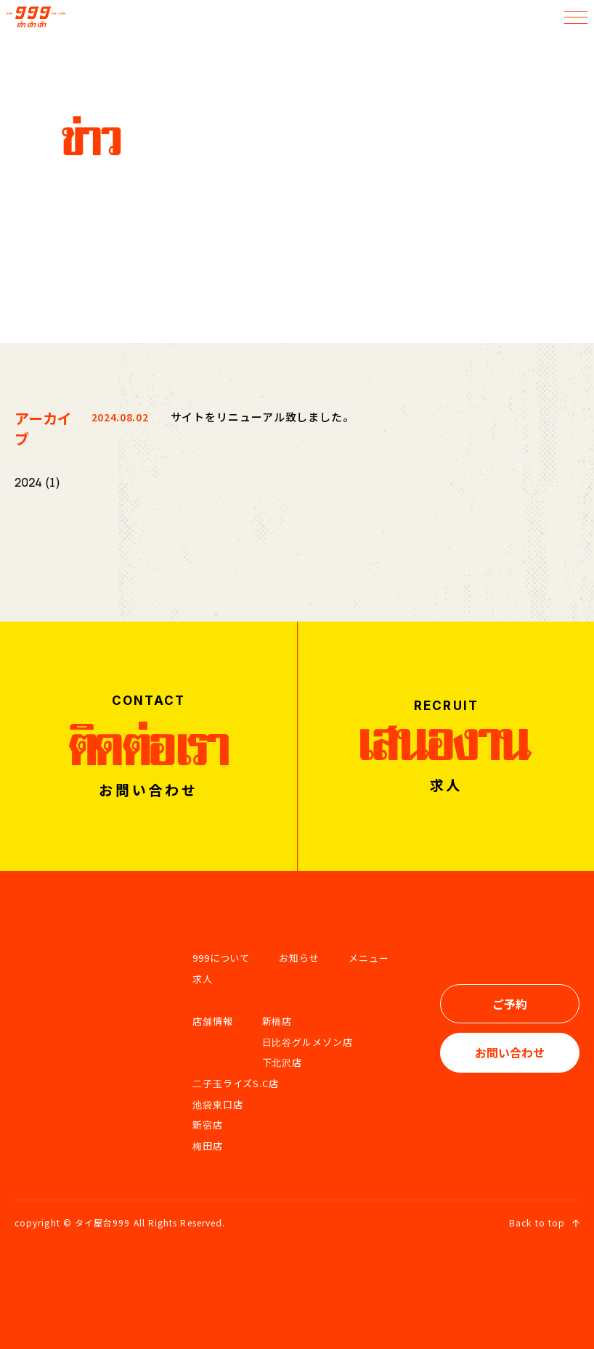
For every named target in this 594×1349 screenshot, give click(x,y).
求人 (202, 979)
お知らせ (299, 958)
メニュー (369, 958)
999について (221, 958)
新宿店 (207, 1124)
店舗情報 (212, 1021)
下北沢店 (282, 1062)
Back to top (544, 1222)
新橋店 (277, 1021)
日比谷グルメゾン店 (307, 1042)
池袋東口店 (217, 1104)
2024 (28, 482)
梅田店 (207, 1145)
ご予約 (509, 1003)
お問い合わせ (510, 1052)
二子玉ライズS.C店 (235, 1083)
